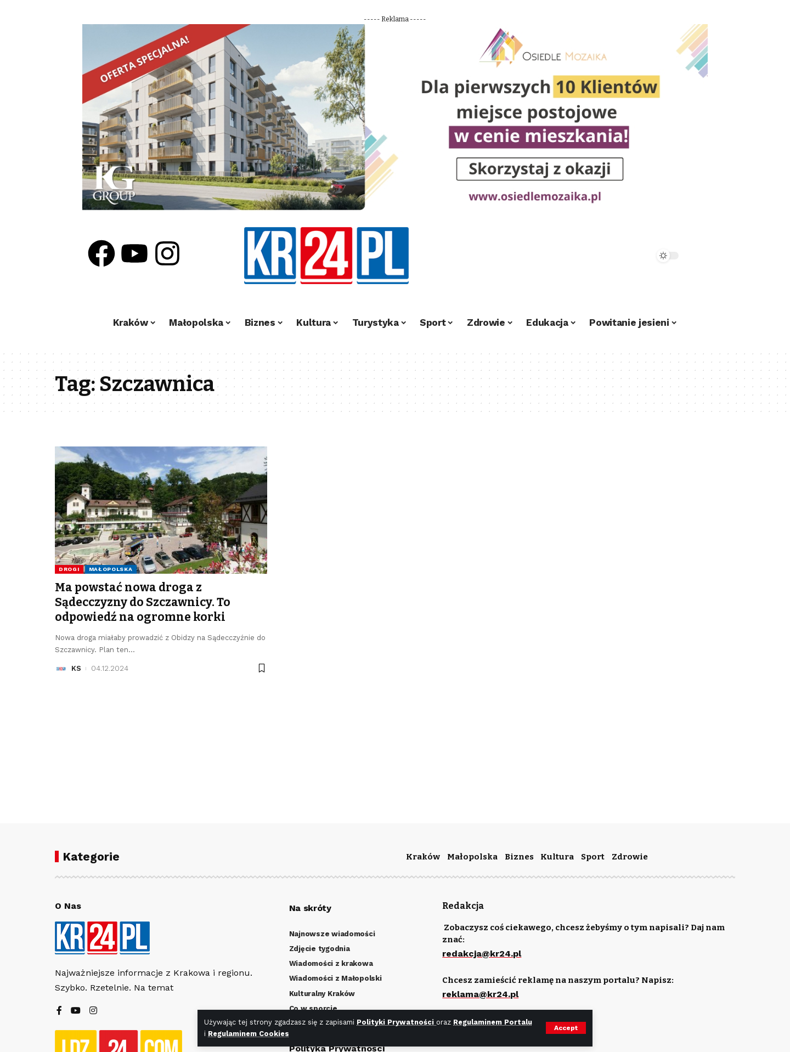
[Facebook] (59, 1011)
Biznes (519, 857)
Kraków (423, 857)
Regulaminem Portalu (492, 1022)
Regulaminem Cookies (248, 1034)
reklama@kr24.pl (480, 994)
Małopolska (111, 569)
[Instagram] (93, 1011)
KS (76, 668)
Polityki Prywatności (396, 1022)
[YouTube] (75, 1011)
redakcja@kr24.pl (481, 953)
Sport (593, 857)
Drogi (69, 569)
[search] (615, 255)
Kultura (557, 857)
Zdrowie (630, 857)
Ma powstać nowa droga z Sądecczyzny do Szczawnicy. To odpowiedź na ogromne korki (142, 602)
